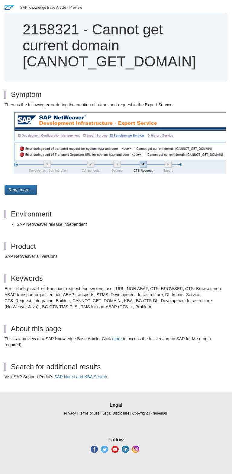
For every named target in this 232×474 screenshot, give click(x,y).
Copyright (140, 413)
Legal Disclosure (115, 413)
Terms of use (89, 413)
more (117, 338)
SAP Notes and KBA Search (80, 376)
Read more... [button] (20, 189)
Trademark (159, 413)
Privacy (70, 413)
